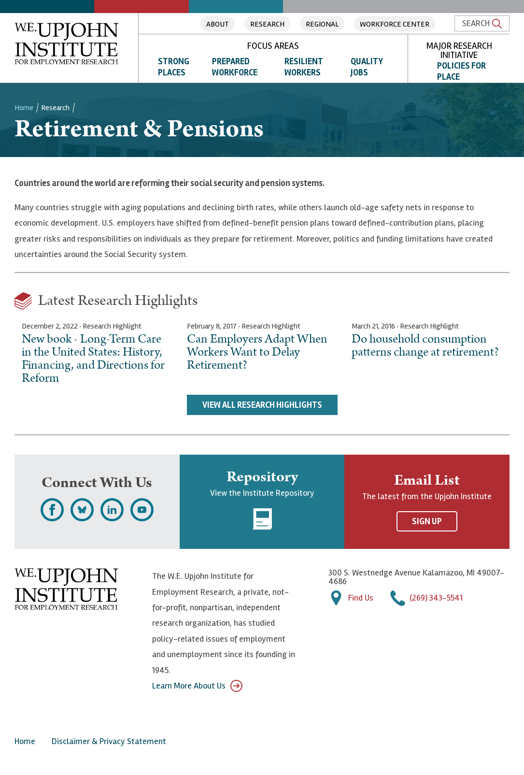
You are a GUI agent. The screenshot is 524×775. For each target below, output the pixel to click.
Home (23, 108)
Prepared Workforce (234, 67)
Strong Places (173, 67)
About (217, 24)
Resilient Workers (303, 67)
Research (267, 24)
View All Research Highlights (262, 405)
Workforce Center (394, 24)
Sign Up (427, 521)
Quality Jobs (367, 67)
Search (482, 23)
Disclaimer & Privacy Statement (109, 741)
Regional (322, 24)
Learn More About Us (197, 686)
